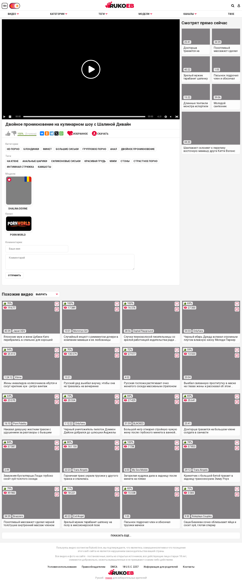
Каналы (190, 14)
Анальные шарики (34, 161)
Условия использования (62, 566)
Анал (113, 149)
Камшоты (44, 166)
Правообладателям (93, 566)
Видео (13, 14)
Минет (47, 149)
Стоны (125, 161)
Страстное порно (146, 161)
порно (108, 577)
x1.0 (159, 116)
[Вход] (239, 6)
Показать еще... (121, 535)
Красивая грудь (95, 161)
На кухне (12, 161)
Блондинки (31, 149)
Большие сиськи (67, 149)
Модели (145, 14)
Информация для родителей (161, 566)
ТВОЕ (231, 14)
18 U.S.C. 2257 (130, 566)
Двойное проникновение (138, 149)
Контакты (188, 566)
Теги (102, 14)
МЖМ (113, 161)
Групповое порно (94, 149)
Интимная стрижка (20, 166)
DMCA (114, 566)
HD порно (13, 149)
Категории (58, 14)
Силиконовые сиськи (65, 161)
